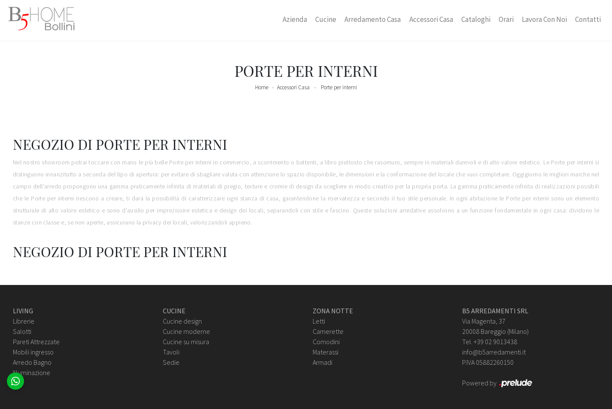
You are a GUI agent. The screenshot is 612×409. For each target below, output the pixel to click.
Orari (506, 19)
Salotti (22, 331)
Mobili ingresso (33, 352)
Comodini (326, 341)
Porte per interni (339, 87)
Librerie (23, 321)
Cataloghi (475, 19)
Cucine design (182, 321)
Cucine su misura (186, 341)
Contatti (588, 19)
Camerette (328, 331)
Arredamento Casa (372, 19)
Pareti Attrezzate (36, 341)
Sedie (171, 362)
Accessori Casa (431, 19)
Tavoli (171, 352)
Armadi (322, 362)
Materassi (325, 352)
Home (261, 87)
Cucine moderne (186, 331)
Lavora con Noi (544, 19)
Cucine (325, 19)
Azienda (295, 19)
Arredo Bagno (32, 362)
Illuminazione (31, 372)
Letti (319, 321)
